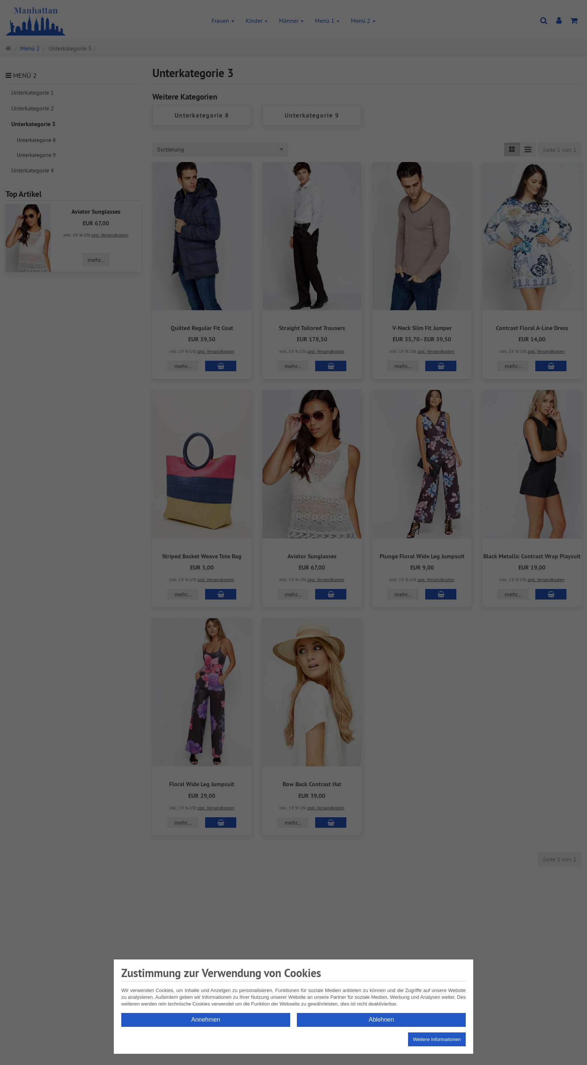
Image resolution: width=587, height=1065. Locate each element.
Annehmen (205, 1019)
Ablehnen (381, 1019)
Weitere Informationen (437, 1039)
